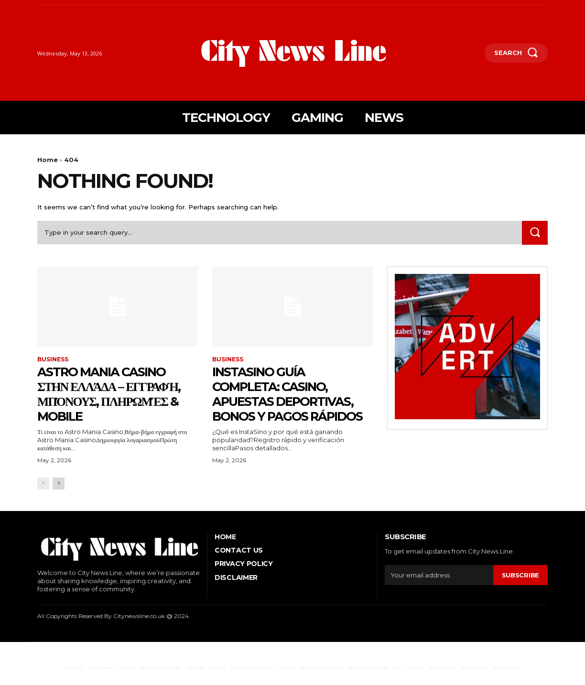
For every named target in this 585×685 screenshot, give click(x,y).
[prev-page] (43, 498)
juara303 (74, 682)
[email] (439, 590)
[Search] (535, 232)
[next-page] (59, 498)
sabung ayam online (160, 682)
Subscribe (520, 590)
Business (52, 359)
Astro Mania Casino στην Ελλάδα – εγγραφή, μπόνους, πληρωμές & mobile (116, 393)
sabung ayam (442, 682)
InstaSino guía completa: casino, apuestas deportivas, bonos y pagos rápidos (289, 400)
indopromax (100, 682)
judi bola (126, 682)
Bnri (396, 682)
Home (47, 159)
